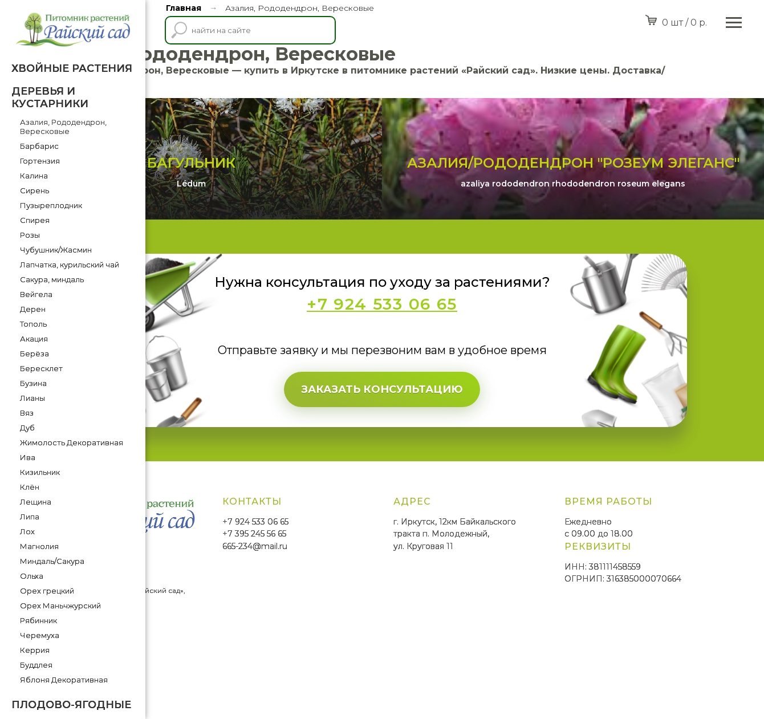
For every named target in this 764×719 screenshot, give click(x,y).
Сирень (34, 190)
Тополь (33, 323)
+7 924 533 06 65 (361, 589)
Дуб (27, 427)
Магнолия (39, 546)
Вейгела (36, 294)
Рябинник (38, 620)
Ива (27, 457)
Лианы (32, 398)
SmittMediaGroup (187, 679)
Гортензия (40, 160)
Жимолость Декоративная (71, 442)
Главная (183, 8)
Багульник (300, 230)
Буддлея (36, 664)
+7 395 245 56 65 (360, 601)
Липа (29, 516)
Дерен (33, 309)
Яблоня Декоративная (64, 679)
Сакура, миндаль (52, 279)
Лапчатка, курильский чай (69, 264)
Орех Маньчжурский (60, 605)
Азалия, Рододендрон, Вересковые (63, 126)
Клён (29, 486)
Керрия (35, 650)
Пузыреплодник (51, 205)
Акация (34, 338)
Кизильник (40, 472)
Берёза (34, 353)
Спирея (35, 220)
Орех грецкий (47, 590)
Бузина (33, 383)
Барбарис (39, 146)
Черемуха (39, 635)
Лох (27, 531)
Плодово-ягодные (71, 704)
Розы (30, 234)
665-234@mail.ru (360, 614)
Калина (34, 175)
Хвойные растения (71, 68)
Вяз (27, 412)
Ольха (31, 575)
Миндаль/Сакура (52, 561)
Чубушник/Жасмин (56, 249)
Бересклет (41, 368)
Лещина (35, 501)
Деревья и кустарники (49, 97)
